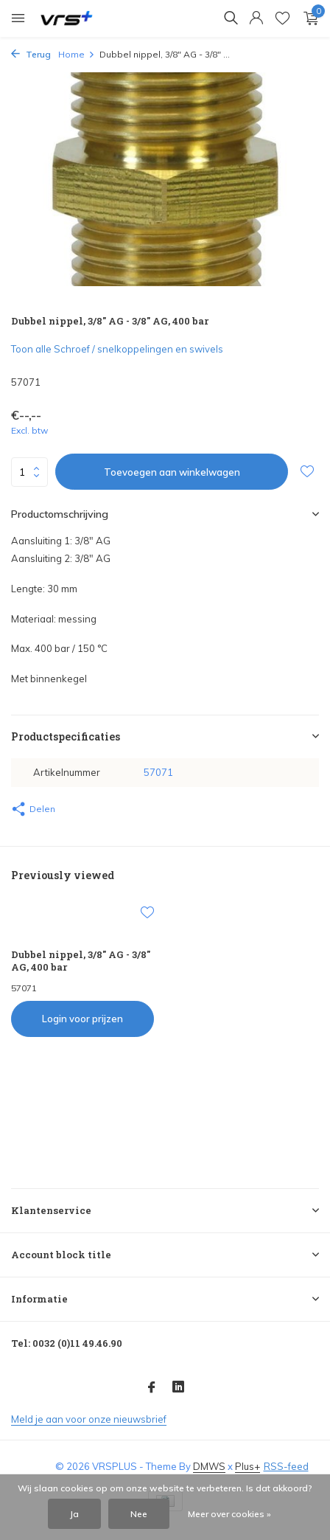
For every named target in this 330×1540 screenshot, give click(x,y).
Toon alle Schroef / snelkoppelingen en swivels (117, 349)
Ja (74, 1513)
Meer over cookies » (229, 1513)
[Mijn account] (256, 18)
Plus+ (247, 1466)
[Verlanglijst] (282, 18)
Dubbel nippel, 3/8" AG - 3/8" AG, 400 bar (80, 961)
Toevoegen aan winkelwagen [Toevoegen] (172, 472)
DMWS (209, 1466)
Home (76, 54)
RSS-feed (286, 1466)
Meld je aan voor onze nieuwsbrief (88, 1419)
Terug (31, 54)
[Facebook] (152, 1388)
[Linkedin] (178, 1388)
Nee (138, 1513)
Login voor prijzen (82, 1018)
